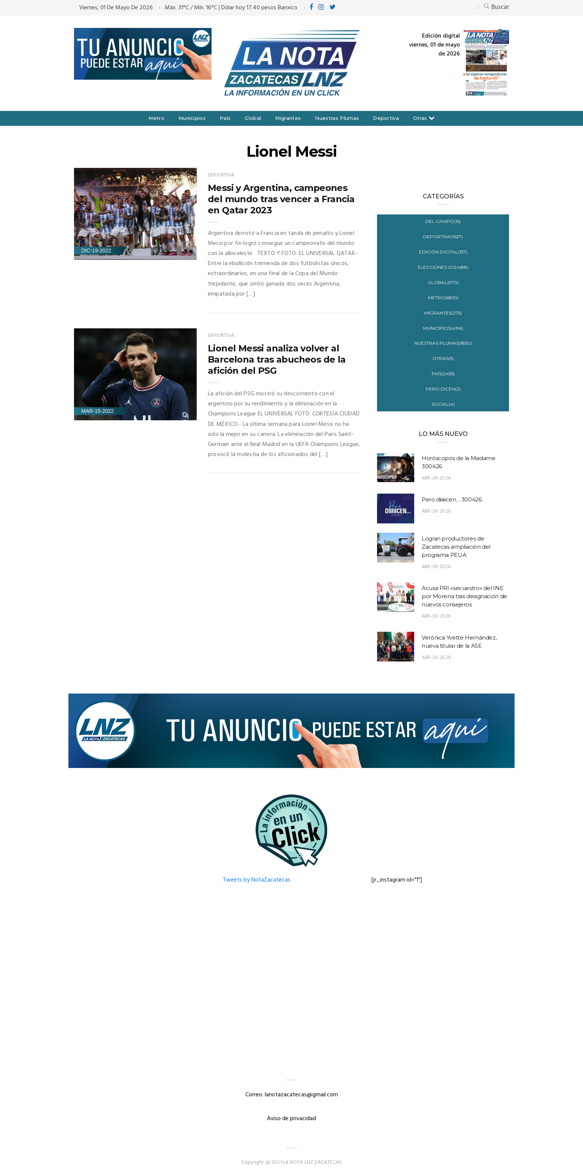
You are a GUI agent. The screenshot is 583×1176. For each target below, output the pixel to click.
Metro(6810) (443, 297)
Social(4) (443, 404)
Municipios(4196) (443, 328)
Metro (156, 118)
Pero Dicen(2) (443, 389)
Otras (420, 118)
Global (253, 118)
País (225, 118)
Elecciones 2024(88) (443, 267)
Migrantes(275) (443, 313)
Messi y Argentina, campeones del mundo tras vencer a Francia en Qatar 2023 (281, 199)
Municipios (192, 118)
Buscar (496, 7)
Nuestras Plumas (337, 118)
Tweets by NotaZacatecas (256, 880)
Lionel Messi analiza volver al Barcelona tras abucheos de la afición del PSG (277, 359)
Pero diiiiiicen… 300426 (451, 499)
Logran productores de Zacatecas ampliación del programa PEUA (456, 546)
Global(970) (443, 282)
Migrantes (288, 118)
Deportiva (386, 118)
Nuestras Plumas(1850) (443, 343)
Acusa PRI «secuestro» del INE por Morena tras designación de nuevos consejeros (464, 596)
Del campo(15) (443, 221)
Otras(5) (443, 358)
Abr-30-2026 (436, 478)
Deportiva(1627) (443, 236)
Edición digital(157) (443, 252)
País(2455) (443, 373)
